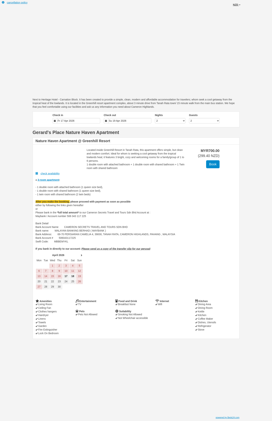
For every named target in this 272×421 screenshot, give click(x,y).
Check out (110, 115)
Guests (193, 115)
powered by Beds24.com (228, 417)
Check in (58, 115)
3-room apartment (48, 179)
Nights (159, 115)
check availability (48, 173)
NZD (236, 4)
